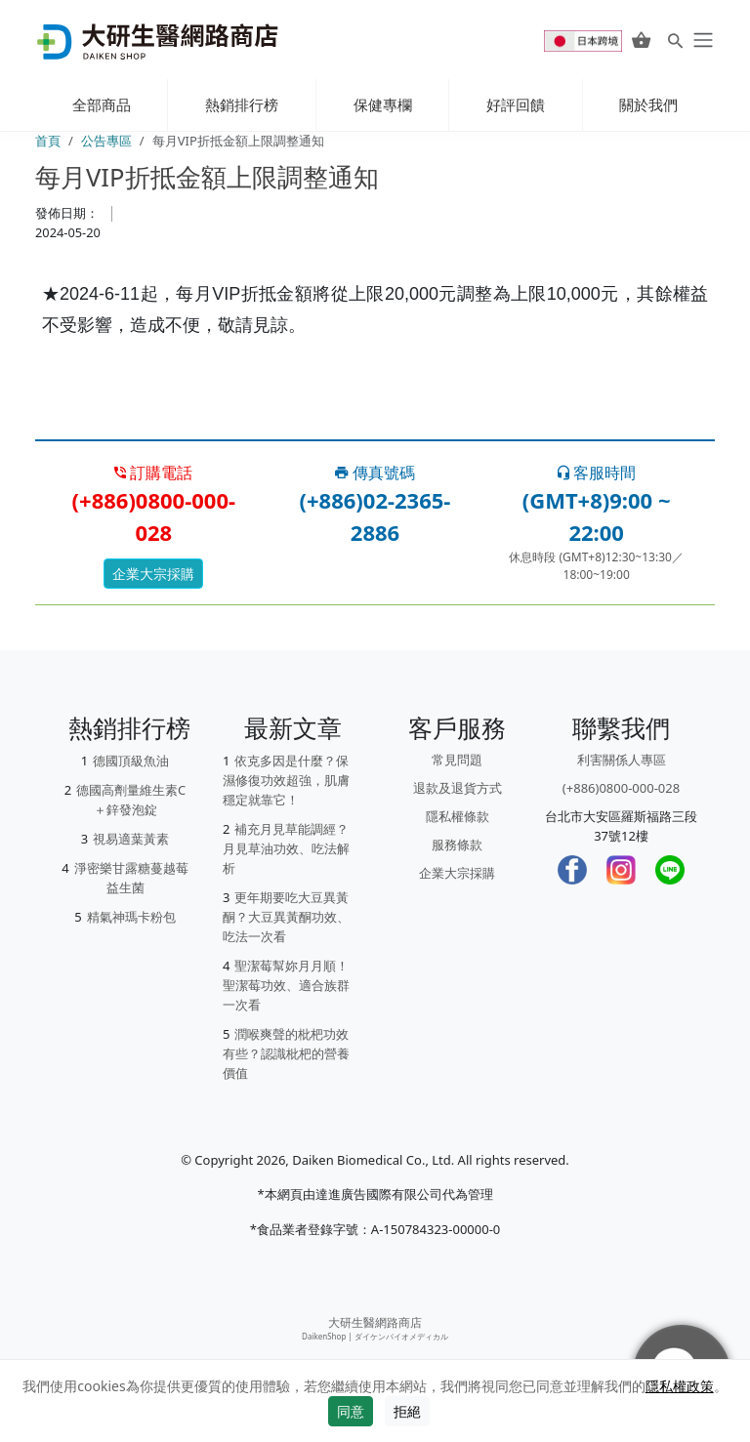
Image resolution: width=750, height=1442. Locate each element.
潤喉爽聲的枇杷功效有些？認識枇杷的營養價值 (286, 1053)
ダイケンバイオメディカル (401, 1336)
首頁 (48, 140)
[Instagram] (621, 870)
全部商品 (101, 104)
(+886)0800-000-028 (621, 788)
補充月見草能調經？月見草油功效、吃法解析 (286, 848)
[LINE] (670, 870)
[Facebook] (572, 870)
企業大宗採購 (153, 573)
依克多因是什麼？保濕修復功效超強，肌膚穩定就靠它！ (286, 780)
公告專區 (106, 140)
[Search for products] (675, 40)
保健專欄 (383, 104)
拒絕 (407, 1411)
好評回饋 (515, 104)
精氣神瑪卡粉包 (131, 917)
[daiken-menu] (701, 40)
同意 (350, 1411)
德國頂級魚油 (131, 760)
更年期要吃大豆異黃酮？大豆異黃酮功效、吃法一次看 (286, 916)
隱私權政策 (680, 1386)
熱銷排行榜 (241, 104)
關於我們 (648, 104)
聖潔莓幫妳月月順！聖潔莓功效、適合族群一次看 (286, 985)
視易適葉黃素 (131, 838)
